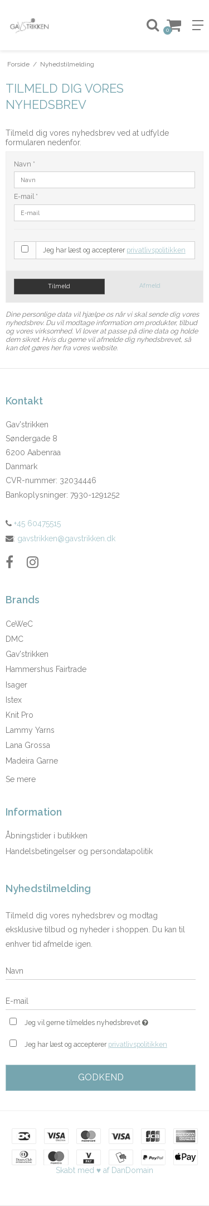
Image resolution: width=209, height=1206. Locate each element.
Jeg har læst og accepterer (114, 250)
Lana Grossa (28, 745)
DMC (14, 639)
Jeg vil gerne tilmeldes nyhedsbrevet (96, 1021)
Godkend (101, 1077)
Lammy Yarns (30, 730)
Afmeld (150, 285)
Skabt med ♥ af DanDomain (104, 1170)
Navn (24, 164)
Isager (16, 684)
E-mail (26, 196)
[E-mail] (101, 1000)
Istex (14, 699)
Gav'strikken (27, 654)
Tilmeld (59, 286)
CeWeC (19, 623)
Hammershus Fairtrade (46, 669)
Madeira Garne (32, 760)
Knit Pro (19, 715)
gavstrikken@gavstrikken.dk (66, 538)
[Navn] (101, 970)
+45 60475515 (33, 523)
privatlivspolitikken (156, 250)
